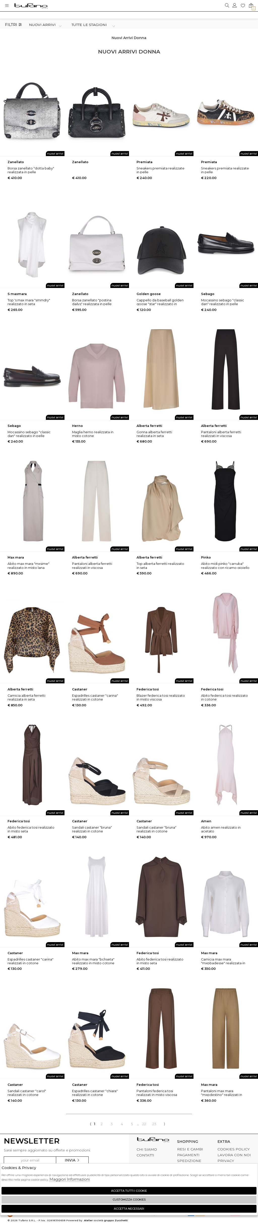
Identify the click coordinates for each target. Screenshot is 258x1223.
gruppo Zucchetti (116, 1220)
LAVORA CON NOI (234, 1155)
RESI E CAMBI (190, 1149)
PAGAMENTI (188, 1155)
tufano (153, 1141)
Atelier (88, 1220)
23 (154, 1124)
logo (31, 5)
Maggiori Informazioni (69, 1179)
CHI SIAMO (147, 1149)
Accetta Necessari (129, 1208)
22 (144, 1124)
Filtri (13, 25)
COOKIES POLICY (233, 1149)
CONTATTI (145, 1155)
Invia (72, 1160)
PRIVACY (225, 1160)
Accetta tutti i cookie (129, 1190)
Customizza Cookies (129, 1199)
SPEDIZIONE (189, 1160)
